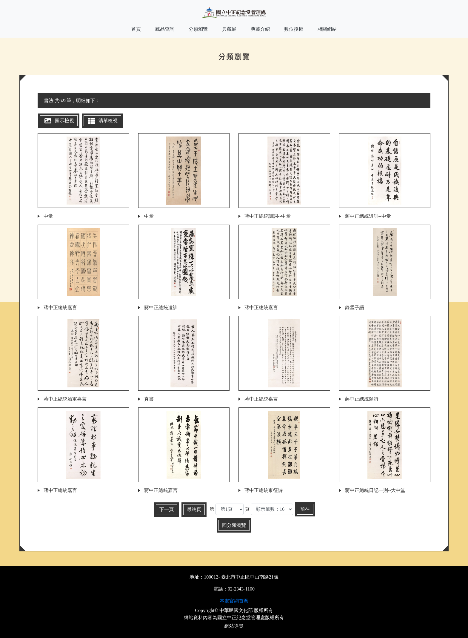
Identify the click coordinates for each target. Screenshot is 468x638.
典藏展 (229, 29)
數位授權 (293, 29)
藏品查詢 (164, 29)
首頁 (136, 29)
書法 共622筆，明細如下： (72, 100)
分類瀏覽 (198, 29)
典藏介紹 (260, 29)
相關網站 (327, 29)
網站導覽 (234, 625)
